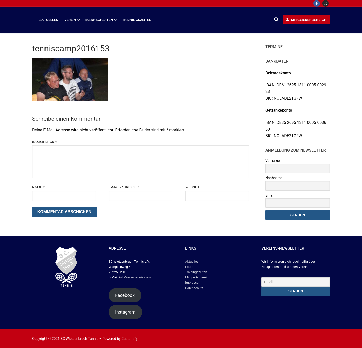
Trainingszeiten (196, 272)
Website (192, 187)
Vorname (272, 161)
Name (38, 187)
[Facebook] (316, 3)
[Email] (295, 282)
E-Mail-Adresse (124, 187)
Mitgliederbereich (306, 20)
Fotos (189, 267)
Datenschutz (194, 288)
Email (269, 195)
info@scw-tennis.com (134, 277)
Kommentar (44, 142)
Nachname (274, 178)
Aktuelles (191, 261)
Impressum (193, 282)
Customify (129, 339)
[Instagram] (325, 3)
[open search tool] (276, 19)
